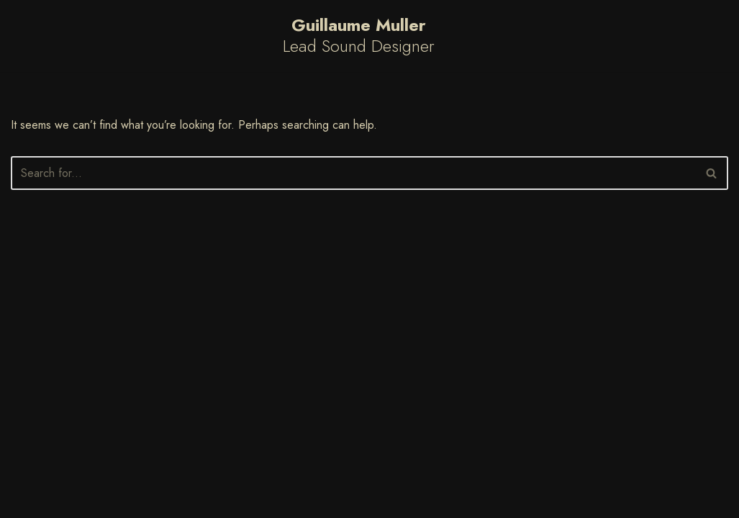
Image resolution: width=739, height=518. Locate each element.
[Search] (353, 173)
